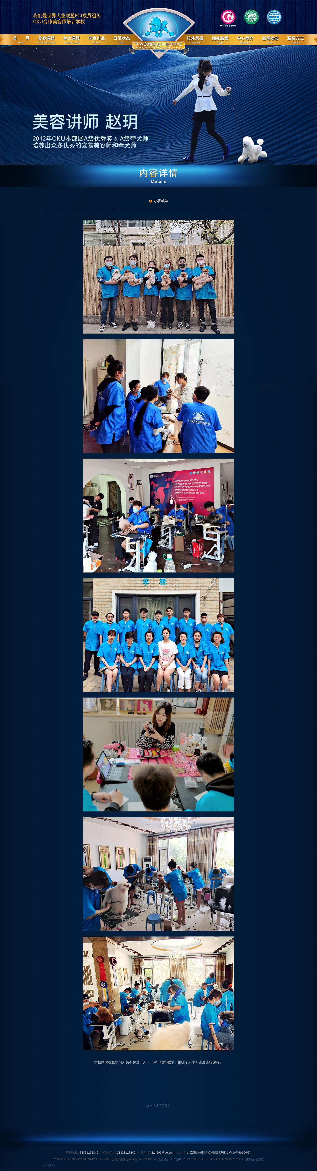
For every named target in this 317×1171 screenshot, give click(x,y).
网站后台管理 (255, 1159)
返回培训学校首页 (158, 1105)
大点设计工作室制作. (171, 1159)
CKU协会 (48, 1166)
